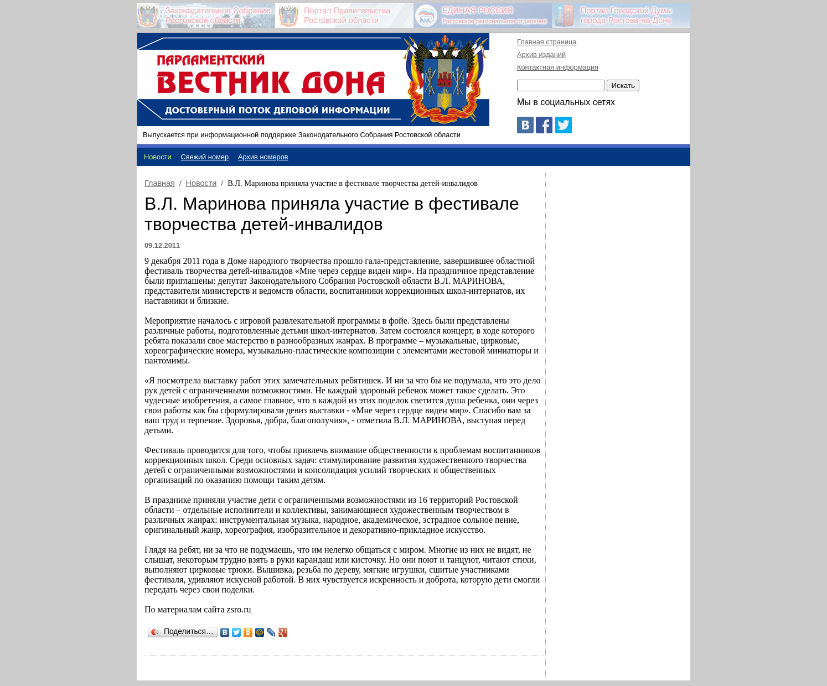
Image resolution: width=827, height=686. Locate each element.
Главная (159, 183)
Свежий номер (205, 157)
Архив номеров (263, 157)
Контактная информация (557, 67)
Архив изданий (541, 54)
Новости (201, 183)
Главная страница (546, 42)
